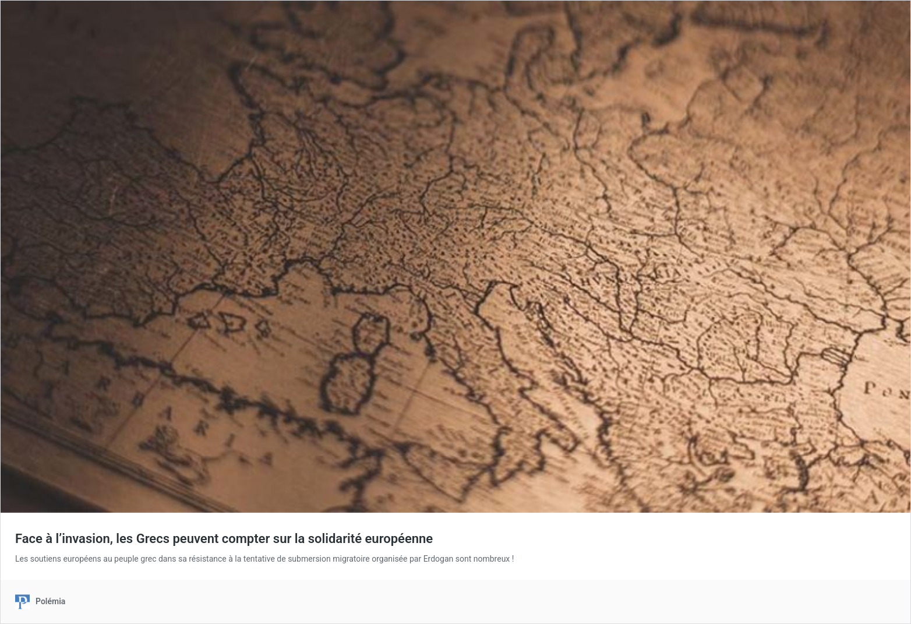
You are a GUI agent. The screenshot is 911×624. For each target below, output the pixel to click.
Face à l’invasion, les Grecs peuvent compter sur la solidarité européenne (224, 538)
